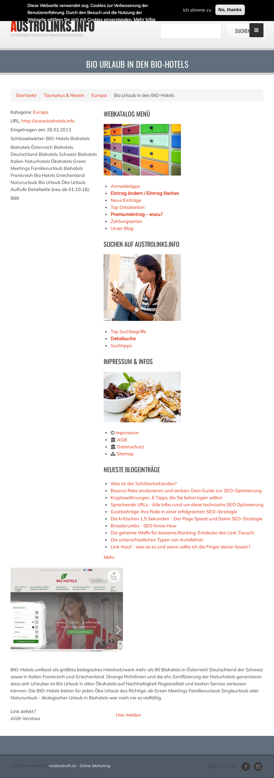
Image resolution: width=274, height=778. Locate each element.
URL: (15, 121)
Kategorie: (21, 112)
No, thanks (230, 9)
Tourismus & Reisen (64, 95)
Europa (99, 95)
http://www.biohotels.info (47, 121)
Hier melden (128, 715)
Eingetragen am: (28, 129)
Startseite (26, 95)
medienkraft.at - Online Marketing (79, 765)
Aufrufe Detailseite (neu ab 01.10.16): (50, 189)
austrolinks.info (53, 26)
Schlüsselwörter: (28, 138)
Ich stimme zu (197, 9)
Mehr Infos (144, 18)
